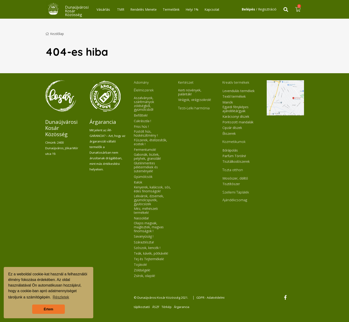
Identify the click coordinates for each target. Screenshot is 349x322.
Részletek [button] (61, 297)
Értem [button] (48, 309)
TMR (120, 9)
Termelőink (171, 9)
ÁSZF (155, 307)
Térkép (167, 307)
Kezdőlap (54, 33)
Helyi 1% (192, 9)
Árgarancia (181, 307)
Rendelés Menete (143, 9)
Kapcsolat (211, 9)
